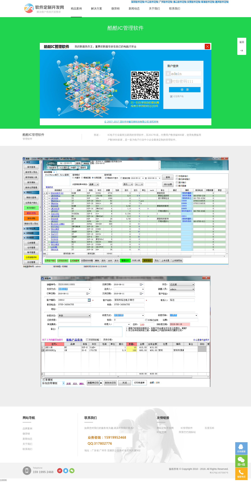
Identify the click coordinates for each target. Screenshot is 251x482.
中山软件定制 (151, 2)
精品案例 (76, 8)
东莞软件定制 (193, 2)
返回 (241, 42)
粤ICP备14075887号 (219, 473)
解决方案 (96, 8)
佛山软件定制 (179, 2)
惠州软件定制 (222, 2)
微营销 (115, 8)
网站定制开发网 (165, 428)
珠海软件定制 (207, 2)
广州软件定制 (165, 2)
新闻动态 (134, 8)
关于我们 (154, 8)
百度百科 (209, 428)
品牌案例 (27, 428)
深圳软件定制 (137, 2)
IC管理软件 (187, 428)
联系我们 (174, 8)
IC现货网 (161, 432)
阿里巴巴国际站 (187, 432)
